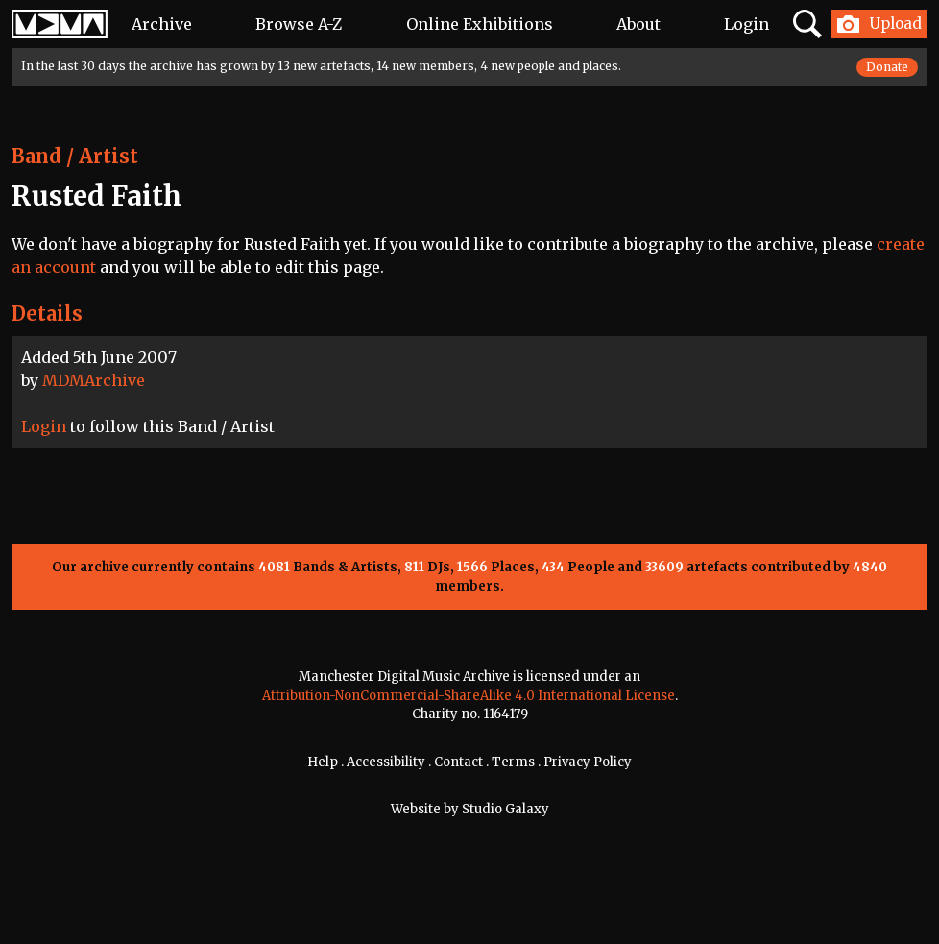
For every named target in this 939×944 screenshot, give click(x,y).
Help (322, 762)
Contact (458, 762)
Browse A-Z (298, 24)
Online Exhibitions (479, 24)
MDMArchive (93, 380)
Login (746, 24)
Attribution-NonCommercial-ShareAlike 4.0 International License (468, 696)
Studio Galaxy (505, 809)
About (638, 24)
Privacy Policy (587, 762)
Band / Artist (75, 156)
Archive (162, 24)
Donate (887, 67)
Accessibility (386, 762)
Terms (513, 762)
